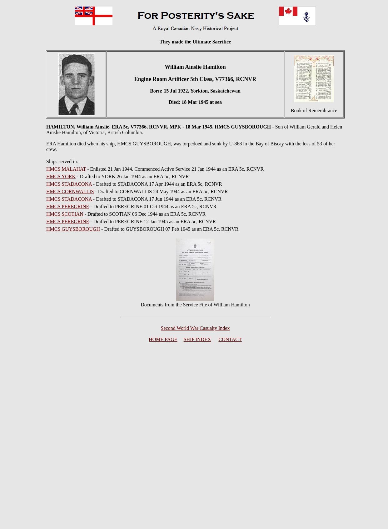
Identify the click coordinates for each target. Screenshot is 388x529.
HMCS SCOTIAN (64, 214)
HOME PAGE (163, 339)
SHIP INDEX (197, 339)
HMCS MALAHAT (66, 169)
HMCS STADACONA (69, 184)
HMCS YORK (61, 176)
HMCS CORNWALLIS (70, 191)
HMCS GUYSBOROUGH (73, 229)
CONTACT (230, 339)
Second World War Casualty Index (195, 328)
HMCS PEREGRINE (67, 206)
